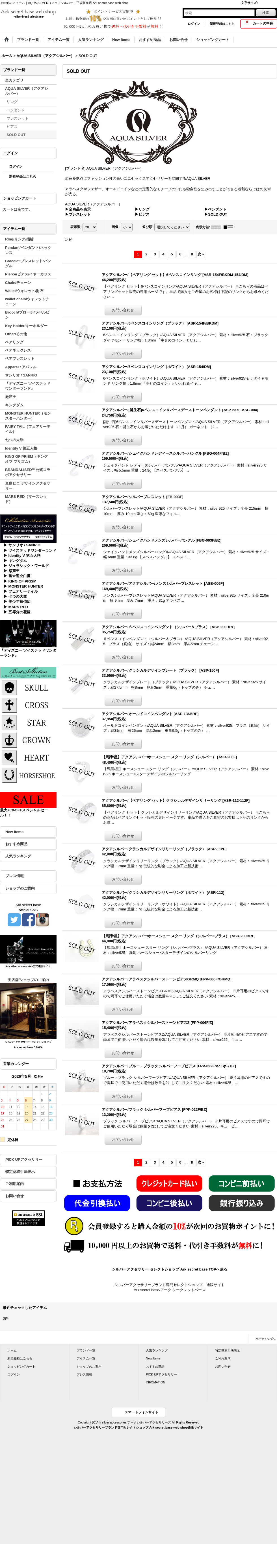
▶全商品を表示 (78, 209)
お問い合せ (14, 1196)
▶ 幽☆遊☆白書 (17, 576)
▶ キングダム (15, 561)
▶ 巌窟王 (12, 571)
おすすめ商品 (16, 844)
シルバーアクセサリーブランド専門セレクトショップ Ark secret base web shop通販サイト (138, 1427)
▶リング (142, 209)
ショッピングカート (21, 1366)
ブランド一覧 (86, 1350)
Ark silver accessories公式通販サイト (28, 966)
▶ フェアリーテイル (21, 591)
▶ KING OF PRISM (20, 581)
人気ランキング (18, 856)
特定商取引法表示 (20, 1172)
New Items (14, 832)
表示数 (76, 227)
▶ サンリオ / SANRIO (22, 545)
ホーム (12, 1350)
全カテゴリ (14, 80)
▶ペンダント (215, 209)
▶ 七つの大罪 (15, 596)
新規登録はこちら (222, 23)
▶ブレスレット (78, 214)
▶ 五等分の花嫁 (17, 612)
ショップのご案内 (20, 888)
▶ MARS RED (16, 607)
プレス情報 (14, 876)
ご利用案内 (14, 1184)
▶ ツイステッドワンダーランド (30, 550)
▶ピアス (142, 214)
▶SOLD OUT (215, 214)
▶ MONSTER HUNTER (23, 586)
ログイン (194, 23)
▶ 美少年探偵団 (17, 601)
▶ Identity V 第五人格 (22, 555)
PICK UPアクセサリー (23, 1159)
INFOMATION (155, 1382)
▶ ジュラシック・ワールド (26, 566)
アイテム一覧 (86, 1358)
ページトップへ (265, 1339)
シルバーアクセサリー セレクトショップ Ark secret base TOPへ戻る (169, 1269)
